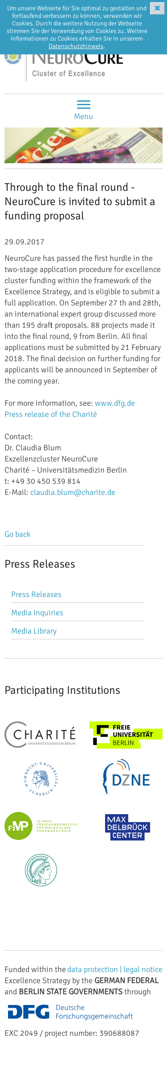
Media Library (34, 631)
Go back (17, 534)
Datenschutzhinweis (76, 46)
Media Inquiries (37, 613)
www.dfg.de (115, 403)
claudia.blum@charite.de (72, 492)
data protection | (95, 969)
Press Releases (36, 594)
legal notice (143, 969)
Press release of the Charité (50, 414)
